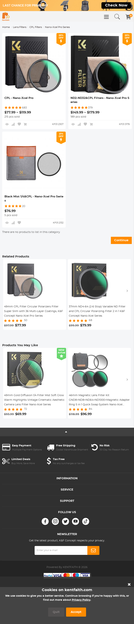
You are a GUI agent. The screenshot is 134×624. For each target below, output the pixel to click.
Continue (121, 240)
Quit (56, 612)
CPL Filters (35, 27)
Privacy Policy (81, 600)
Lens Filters (19, 27)
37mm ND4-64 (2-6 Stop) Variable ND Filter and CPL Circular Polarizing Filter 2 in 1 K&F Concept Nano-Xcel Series (97, 311)
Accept (76, 612)
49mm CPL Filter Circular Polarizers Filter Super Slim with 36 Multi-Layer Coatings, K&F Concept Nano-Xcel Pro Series (33, 311)
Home (6, 27)
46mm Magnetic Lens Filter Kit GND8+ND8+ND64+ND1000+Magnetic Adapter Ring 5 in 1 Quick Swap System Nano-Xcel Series (99, 400)
